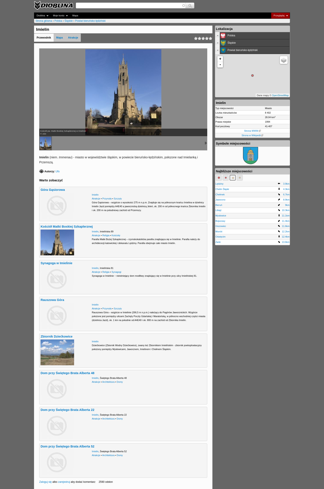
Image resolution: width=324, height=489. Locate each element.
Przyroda (107, 198)
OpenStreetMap (280, 95)
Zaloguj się (45, 481)
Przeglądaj (279, 15)
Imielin (95, 194)
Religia (105, 235)
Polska (58, 20)
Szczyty (118, 198)
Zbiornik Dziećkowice (56, 336)
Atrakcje (73, 37)
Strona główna (44, 20)
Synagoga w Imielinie (56, 263)
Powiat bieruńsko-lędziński (90, 20)
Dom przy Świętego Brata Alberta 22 (67, 410)
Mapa (75, 15)
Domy (120, 382)
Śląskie (68, 20)
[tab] (252, 35)
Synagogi (116, 272)
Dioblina (41, 15)
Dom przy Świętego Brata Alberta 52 (67, 446)
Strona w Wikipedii (252, 135)
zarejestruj (64, 481)
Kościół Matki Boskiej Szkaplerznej (66, 226)
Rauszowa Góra (52, 300)
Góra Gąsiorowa (52, 189)
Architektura (108, 382)
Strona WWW (252, 131)
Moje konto (59, 15)
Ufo (58, 171)
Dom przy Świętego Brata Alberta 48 (67, 373)
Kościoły (116, 235)
